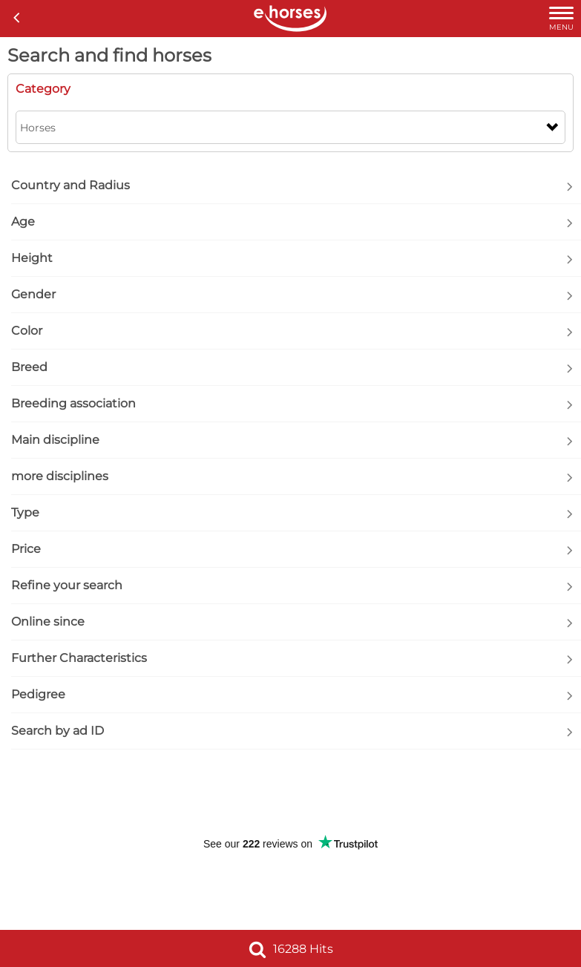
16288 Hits (291, 949)
